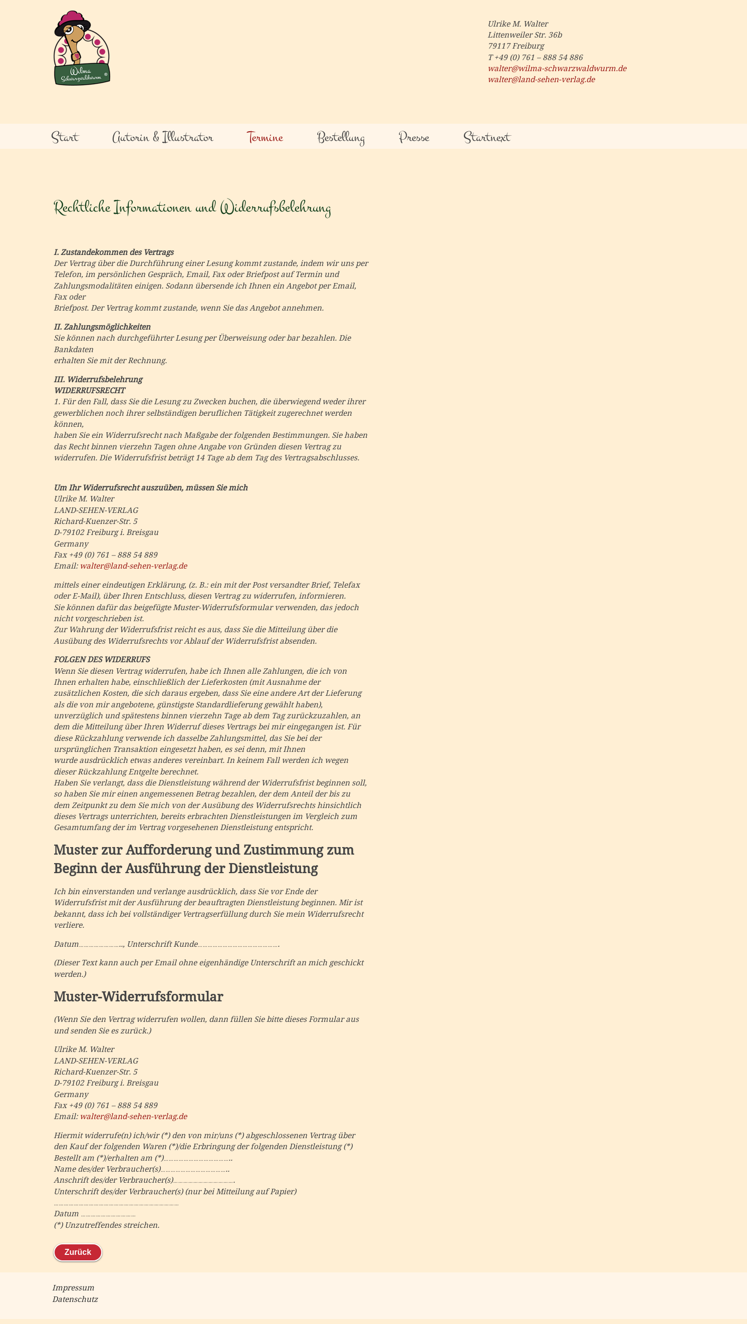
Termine (265, 137)
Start (64, 137)
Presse (414, 137)
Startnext (486, 137)
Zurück (78, 1252)
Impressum (73, 1287)
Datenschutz (75, 1299)
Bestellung (341, 137)
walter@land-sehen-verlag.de (541, 79)
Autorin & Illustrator (162, 137)
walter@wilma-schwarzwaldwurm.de (556, 68)
